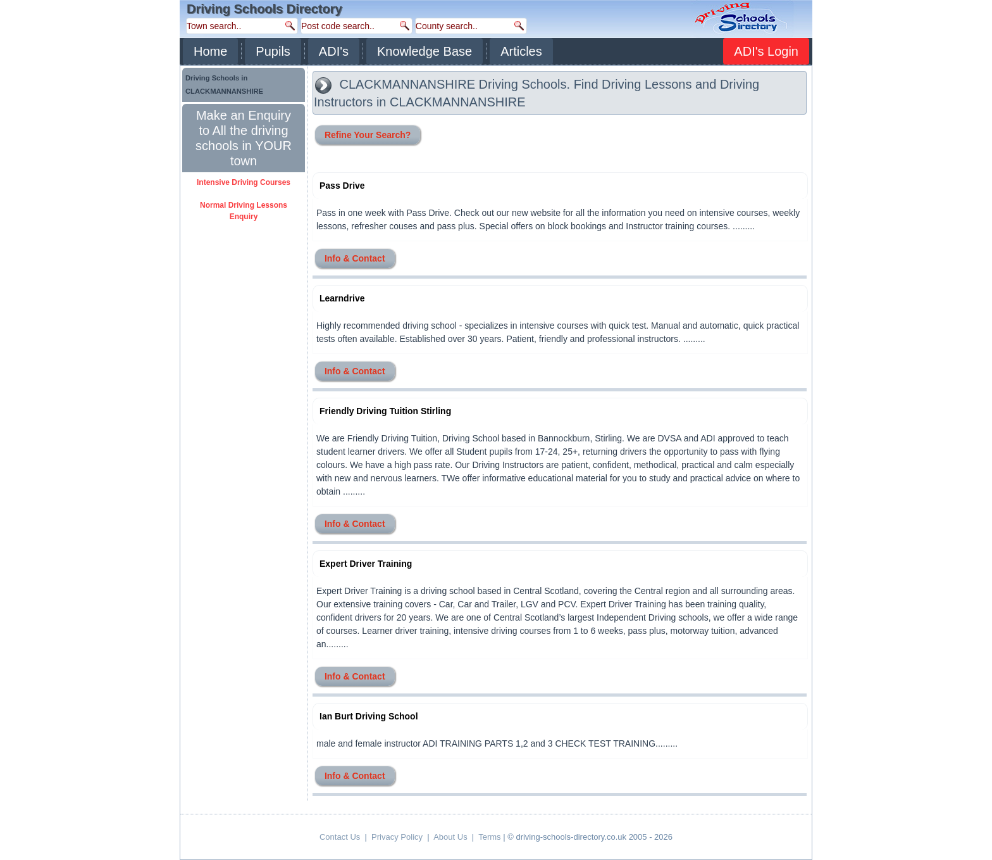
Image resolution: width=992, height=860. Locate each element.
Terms (489, 837)
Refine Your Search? (368, 135)
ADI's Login (766, 51)
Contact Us (339, 837)
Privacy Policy (397, 837)
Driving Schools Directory (264, 9)
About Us (450, 837)
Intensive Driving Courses (243, 182)
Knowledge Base (424, 51)
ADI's (334, 51)
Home (210, 51)
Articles (521, 51)
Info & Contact (355, 258)
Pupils (273, 51)
